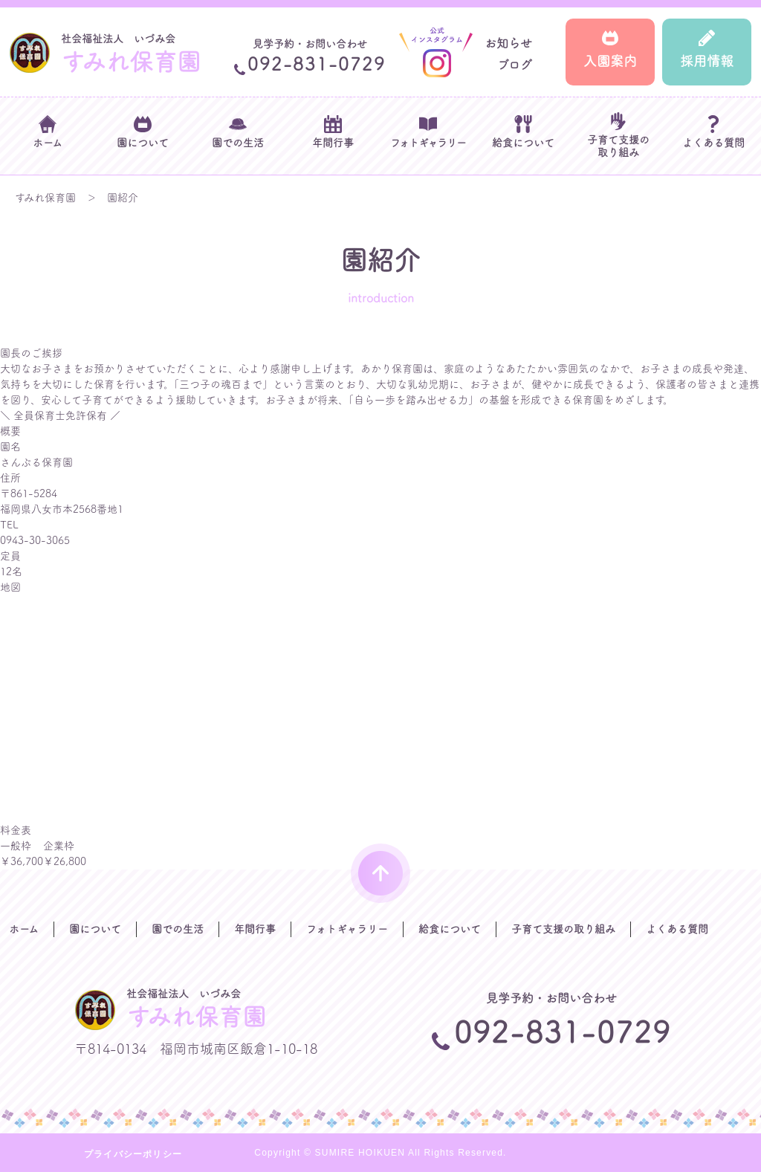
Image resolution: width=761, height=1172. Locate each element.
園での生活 (178, 929)
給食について (449, 929)
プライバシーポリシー (133, 1154)
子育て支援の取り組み (563, 929)
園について (95, 929)
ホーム (24, 929)
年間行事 (255, 929)
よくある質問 (677, 929)
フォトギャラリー (347, 929)
